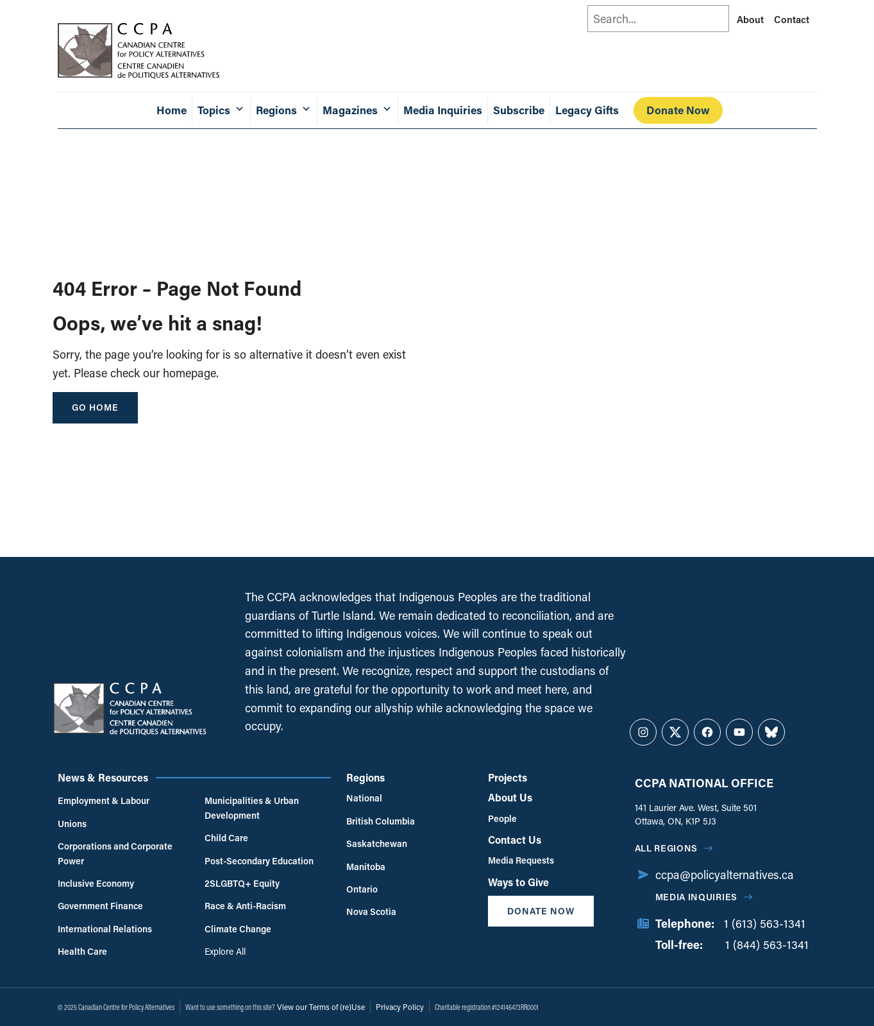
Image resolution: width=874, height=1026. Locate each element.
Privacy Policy (400, 1007)
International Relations (105, 929)
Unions (72, 823)
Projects (507, 777)
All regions (666, 848)
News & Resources (103, 777)
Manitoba (365, 866)
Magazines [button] (357, 110)
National (364, 798)
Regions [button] (284, 110)
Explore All (225, 951)
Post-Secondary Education (259, 861)
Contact (791, 19)
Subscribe (518, 110)
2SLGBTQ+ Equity (242, 883)
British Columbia (380, 821)
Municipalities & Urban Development (252, 807)
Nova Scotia (371, 911)
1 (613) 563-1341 (764, 923)
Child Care (226, 838)
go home (95, 407)
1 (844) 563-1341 (767, 944)
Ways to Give (518, 882)
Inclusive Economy (96, 883)
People (502, 818)
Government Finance (100, 906)
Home (171, 110)
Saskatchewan (376, 843)
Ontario (362, 889)
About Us (510, 797)
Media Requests (521, 860)
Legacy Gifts (587, 110)
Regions (365, 777)
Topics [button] (221, 110)
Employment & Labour (103, 800)
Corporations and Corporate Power (115, 853)
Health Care (82, 951)
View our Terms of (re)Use (321, 1007)
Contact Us (514, 839)
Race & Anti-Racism (245, 906)
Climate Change (238, 929)
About (750, 19)
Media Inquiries (442, 110)
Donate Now (678, 110)
